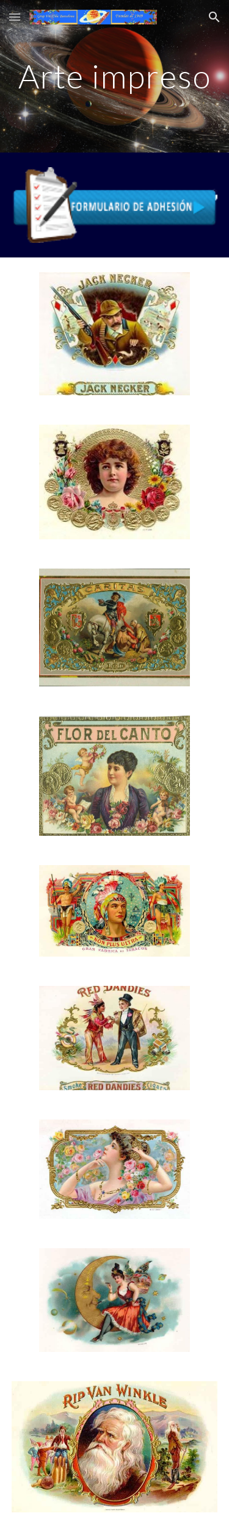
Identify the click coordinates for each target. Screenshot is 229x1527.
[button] (14, 17)
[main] (115, 76)
